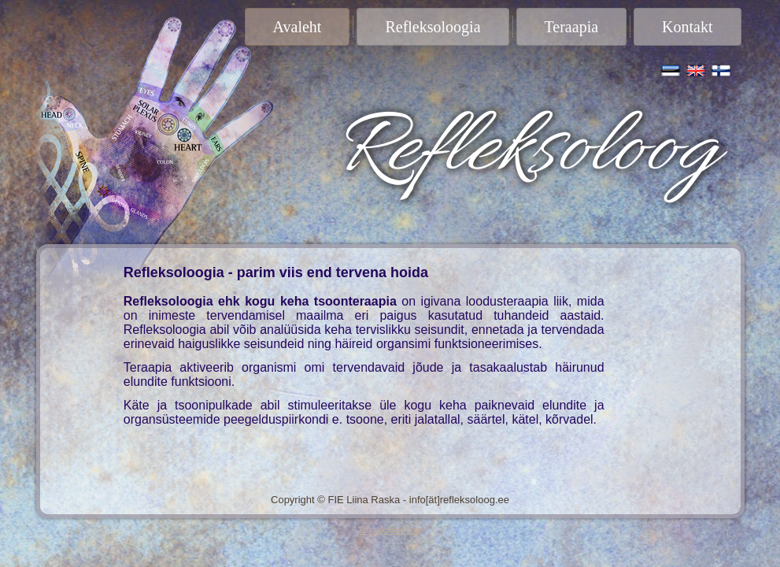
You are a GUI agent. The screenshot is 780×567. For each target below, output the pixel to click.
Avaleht (297, 26)
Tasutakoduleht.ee (390, 530)
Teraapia (572, 26)
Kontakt (687, 26)
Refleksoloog (525, 151)
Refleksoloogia (432, 26)
